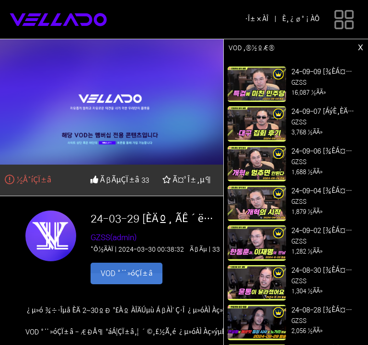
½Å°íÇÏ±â (28, 180)
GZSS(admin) (114, 237)
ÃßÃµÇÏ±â (116, 180)
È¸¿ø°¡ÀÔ (301, 19)
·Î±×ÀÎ (256, 19)
